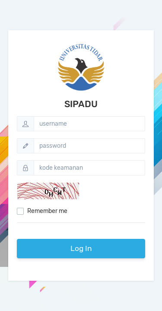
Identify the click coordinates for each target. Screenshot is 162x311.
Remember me (47, 211)
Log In (81, 248)
